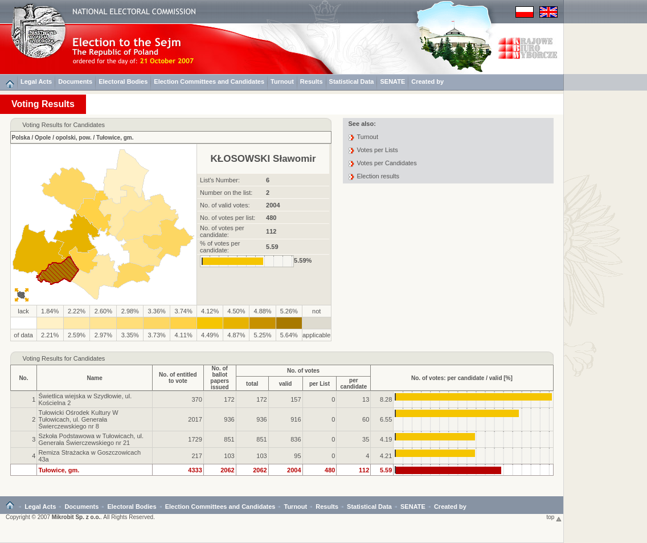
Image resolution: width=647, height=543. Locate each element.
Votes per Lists (377, 149)
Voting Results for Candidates (63, 358)
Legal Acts (36, 81)
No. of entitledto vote (178, 377)
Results (311, 81)
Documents (75, 81)
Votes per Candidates (387, 163)
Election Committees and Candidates (209, 81)
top (554, 517)
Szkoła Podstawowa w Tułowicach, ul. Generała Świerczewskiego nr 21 (91, 439)
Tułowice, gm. (114, 137)
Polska (21, 137)
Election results (378, 176)
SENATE (392, 81)
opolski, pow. (74, 137)
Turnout (282, 81)
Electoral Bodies (123, 81)
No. (23, 378)
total (252, 384)
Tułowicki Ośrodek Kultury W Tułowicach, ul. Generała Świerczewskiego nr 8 (78, 419)
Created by (427, 81)
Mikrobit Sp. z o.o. (76, 517)
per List (319, 384)
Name (95, 378)
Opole (43, 137)
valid (285, 384)
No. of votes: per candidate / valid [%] (462, 378)
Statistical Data (351, 81)
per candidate (354, 383)
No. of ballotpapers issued (219, 377)
